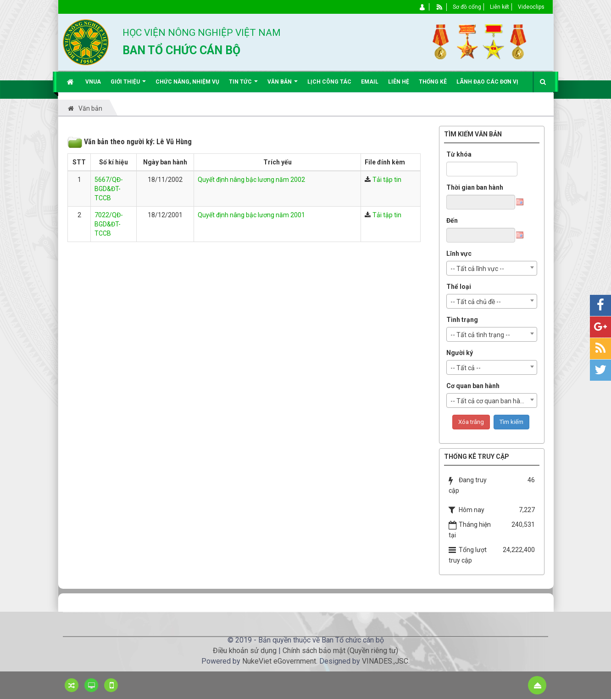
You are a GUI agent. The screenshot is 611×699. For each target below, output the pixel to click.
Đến (452, 220)
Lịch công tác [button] (329, 82)
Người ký (459, 352)
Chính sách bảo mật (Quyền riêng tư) (340, 650)
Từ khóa (459, 154)
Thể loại (458, 286)
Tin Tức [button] (243, 85)
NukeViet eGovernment (279, 661)
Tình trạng (462, 319)
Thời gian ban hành (474, 187)
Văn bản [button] (282, 85)
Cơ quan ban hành (473, 385)
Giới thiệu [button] (128, 85)
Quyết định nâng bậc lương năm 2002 (251, 179)
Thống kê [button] (433, 82)
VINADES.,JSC (385, 661)
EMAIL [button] (369, 82)
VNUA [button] (93, 82)
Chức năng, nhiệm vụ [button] (187, 82)
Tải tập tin (386, 179)
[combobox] (491, 268)
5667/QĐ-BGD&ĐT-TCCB (108, 189)
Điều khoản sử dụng (245, 650)
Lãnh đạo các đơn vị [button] (487, 82)
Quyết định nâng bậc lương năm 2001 (251, 215)
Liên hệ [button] (398, 82)
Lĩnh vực (459, 253)
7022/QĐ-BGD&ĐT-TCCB (108, 224)
